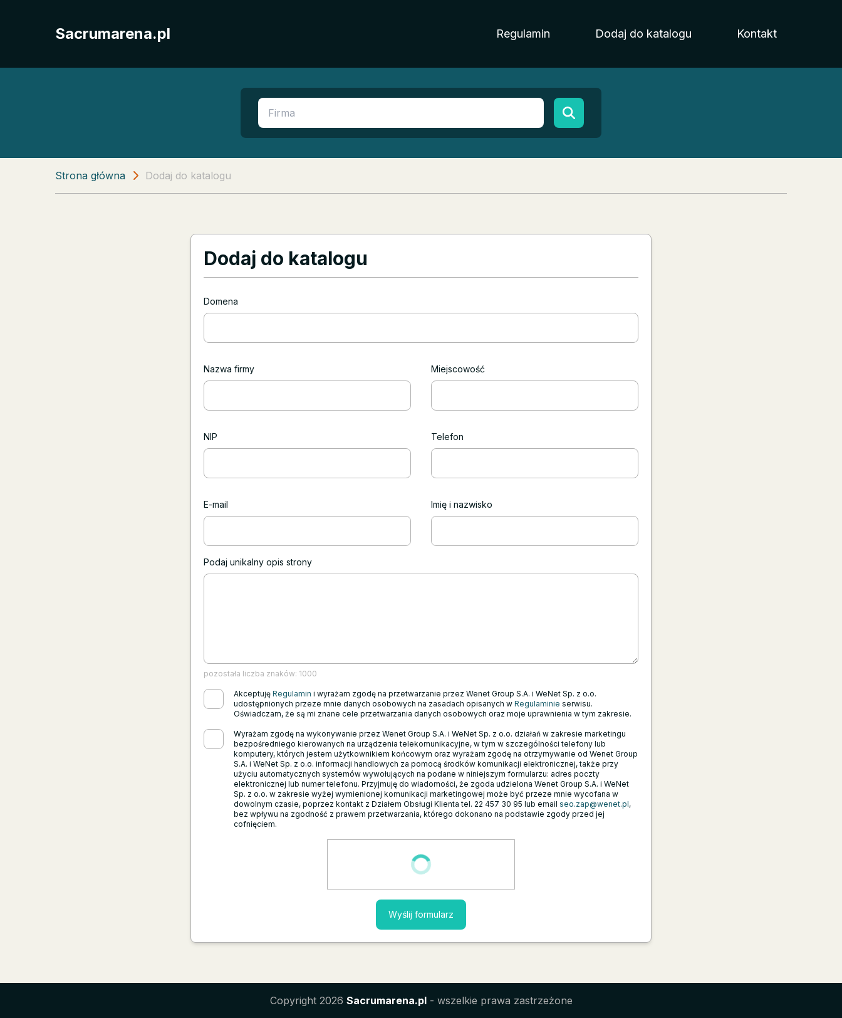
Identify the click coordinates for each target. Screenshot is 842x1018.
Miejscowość (458, 369)
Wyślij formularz (421, 914)
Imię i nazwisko (461, 504)
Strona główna (90, 175)
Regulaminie (537, 703)
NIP (210, 436)
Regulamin (523, 33)
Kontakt (757, 33)
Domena (221, 301)
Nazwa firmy (229, 369)
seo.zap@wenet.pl (594, 804)
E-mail (216, 504)
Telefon (447, 436)
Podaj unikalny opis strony (258, 562)
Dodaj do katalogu (643, 33)
